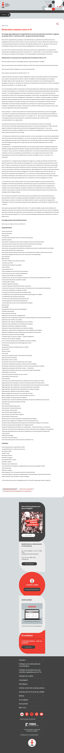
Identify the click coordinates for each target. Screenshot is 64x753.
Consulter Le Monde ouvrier (32, 589)
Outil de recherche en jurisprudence (31, 688)
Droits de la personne (26, 489)
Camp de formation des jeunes (30, 554)
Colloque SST (25, 559)
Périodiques (23, 684)
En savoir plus (28, 535)
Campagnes (23, 680)
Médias (21, 696)
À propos (22, 660)
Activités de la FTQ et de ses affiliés (31, 692)
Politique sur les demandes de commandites (29, 665)
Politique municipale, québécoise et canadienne (17, 491)
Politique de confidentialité (29, 735)
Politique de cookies (26, 676)
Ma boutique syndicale (27, 719)
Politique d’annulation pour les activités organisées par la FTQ (30, 671)
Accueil (4, 14)
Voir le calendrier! (29, 563)
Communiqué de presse (9, 489)
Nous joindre (23, 704)
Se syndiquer (23, 700)
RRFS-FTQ (22, 708)
